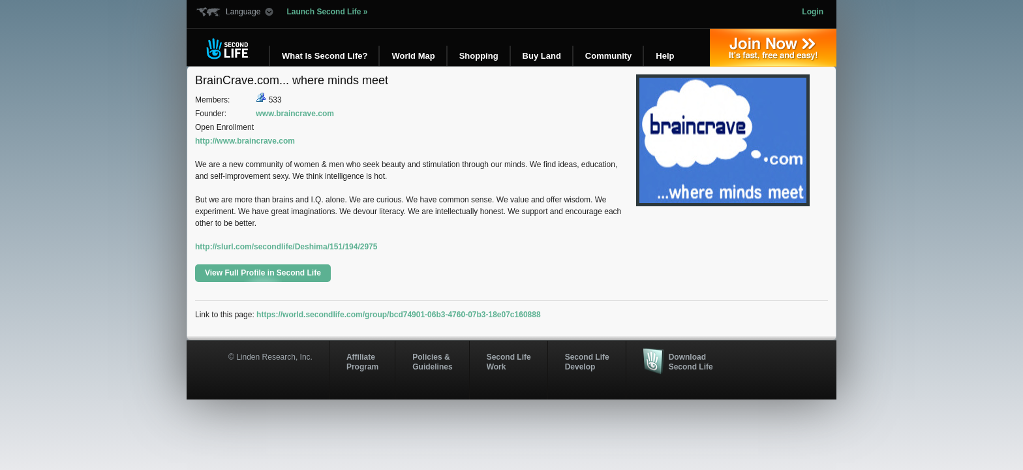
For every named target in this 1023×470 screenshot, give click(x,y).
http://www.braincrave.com (245, 141)
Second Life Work (509, 361)
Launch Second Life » (326, 11)
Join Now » (773, 48)
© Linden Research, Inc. (270, 357)
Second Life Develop (587, 361)
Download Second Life (691, 361)
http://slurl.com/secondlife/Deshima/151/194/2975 (286, 246)
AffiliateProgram (362, 361)
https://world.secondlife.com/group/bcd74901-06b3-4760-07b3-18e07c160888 (398, 314)
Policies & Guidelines (432, 361)
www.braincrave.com (295, 113)
